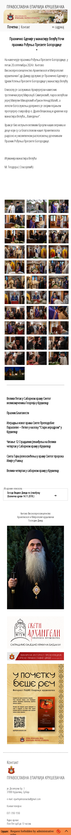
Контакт (25, 26)
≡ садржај (58, 26)
